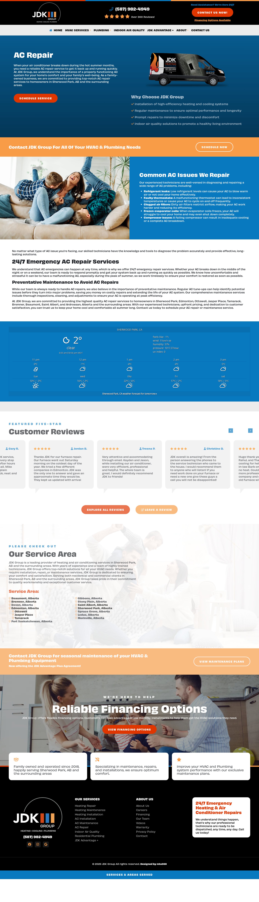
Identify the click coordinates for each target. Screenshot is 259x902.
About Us (142, 805)
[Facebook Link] (30, 844)
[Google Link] (46, 844)
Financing (143, 814)
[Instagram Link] (38, 844)
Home (55, 30)
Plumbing (101, 30)
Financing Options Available (213, 20)
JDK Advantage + (160, 30)
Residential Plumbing (89, 835)
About (181, 30)
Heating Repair (85, 805)
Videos (140, 823)
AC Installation (85, 818)
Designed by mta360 (153, 863)
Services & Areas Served (129, 874)
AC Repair (82, 827)
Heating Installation (89, 814)
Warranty (142, 827)
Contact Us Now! (212, 12)
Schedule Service (35, 98)
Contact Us (200, 30)
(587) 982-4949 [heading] (129, 9)
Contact (142, 835)
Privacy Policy (145, 831)
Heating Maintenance (90, 810)
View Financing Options (129, 729)
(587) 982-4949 (37, 836)
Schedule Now (214, 147)
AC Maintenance (86, 823)
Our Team (142, 818)
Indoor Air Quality (129, 30)
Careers (141, 810)
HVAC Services (77, 30)
